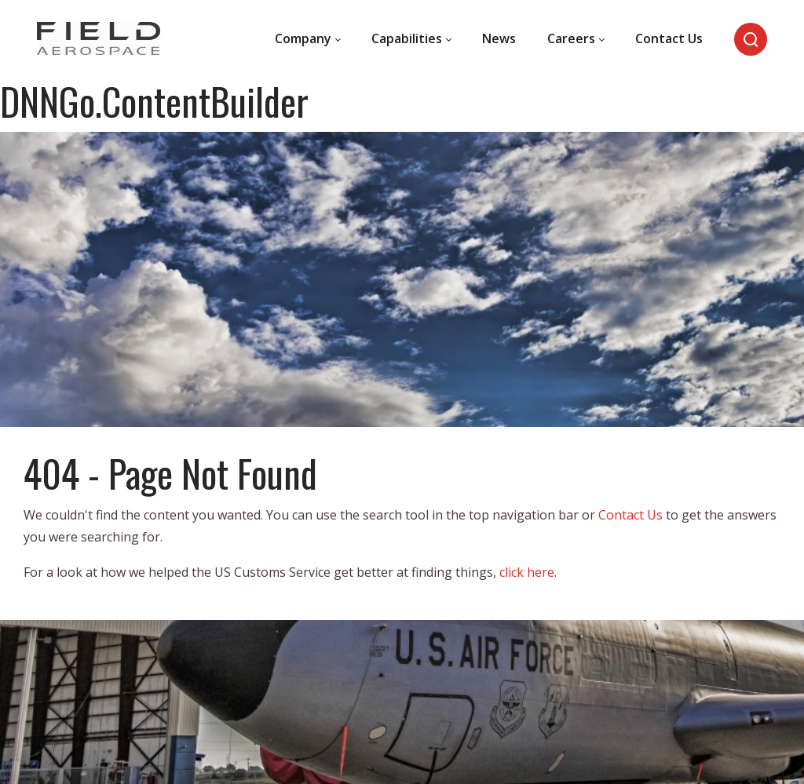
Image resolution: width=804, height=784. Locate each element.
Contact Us (630, 514)
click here (526, 572)
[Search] (750, 39)
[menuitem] (307, 39)
